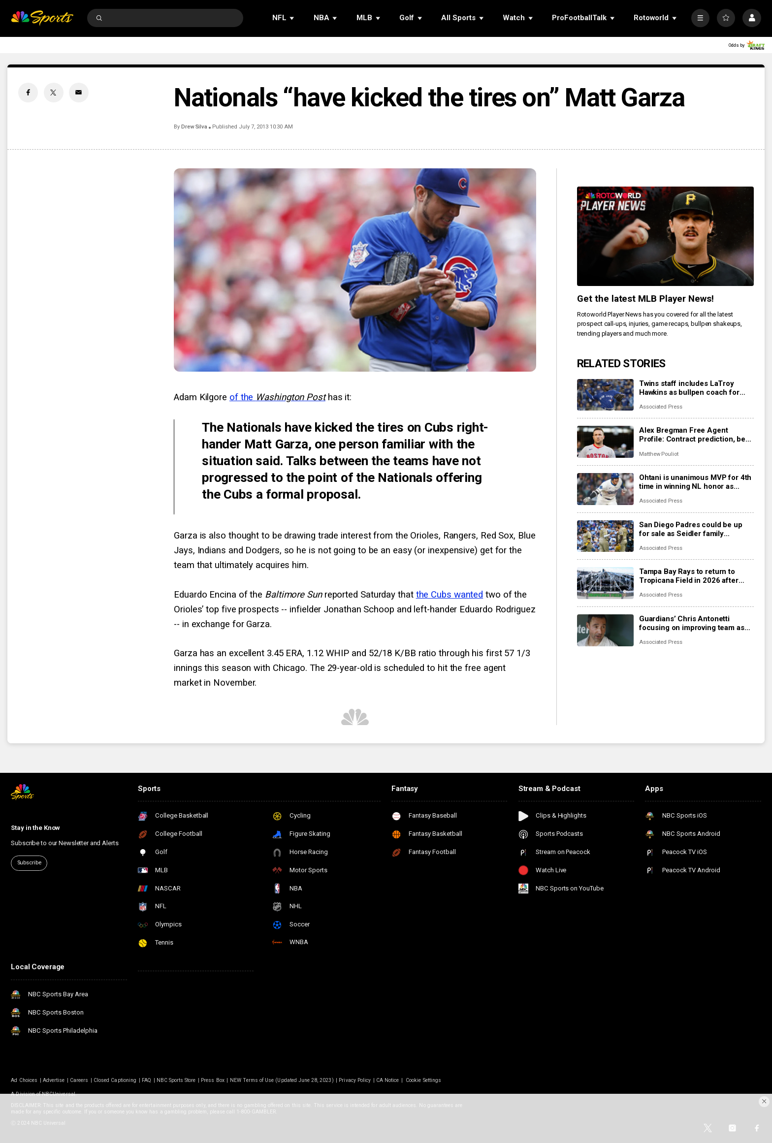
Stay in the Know (35, 827)
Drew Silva (194, 127)
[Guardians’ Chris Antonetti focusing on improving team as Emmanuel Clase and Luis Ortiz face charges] (605, 630)
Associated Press (660, 407)
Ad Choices (24, 1080)
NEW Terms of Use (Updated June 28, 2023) (282, 1080)
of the (277, 397)
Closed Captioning (115, 1080)
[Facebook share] (28, 92)
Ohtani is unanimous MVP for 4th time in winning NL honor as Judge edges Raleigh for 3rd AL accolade (695, 482)
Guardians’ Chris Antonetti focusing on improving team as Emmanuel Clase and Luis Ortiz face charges (692, 623)
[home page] (42, 18)
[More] (700, 18)
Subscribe (29, 862)
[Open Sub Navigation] (292, 18)
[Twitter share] (54, 92)
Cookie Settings (423, 1080)
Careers (79, 1080)
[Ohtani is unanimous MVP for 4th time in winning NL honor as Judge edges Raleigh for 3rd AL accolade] (605, 489)
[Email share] (79, 92)
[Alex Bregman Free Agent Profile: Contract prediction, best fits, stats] (605, 442)
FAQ (146, 1080)
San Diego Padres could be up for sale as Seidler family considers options (690, 529)
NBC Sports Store (176, 1080)
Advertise (53, 1080)
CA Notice (387, 1080)
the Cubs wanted (449, 594)
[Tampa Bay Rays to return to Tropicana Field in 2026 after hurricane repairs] (605, 583)
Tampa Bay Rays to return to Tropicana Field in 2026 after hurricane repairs (689, 576)
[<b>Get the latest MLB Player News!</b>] (665, 236)
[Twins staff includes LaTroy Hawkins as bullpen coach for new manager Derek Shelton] (605, 395)
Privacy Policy (355, 1080)
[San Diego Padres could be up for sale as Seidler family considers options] (605, 536)
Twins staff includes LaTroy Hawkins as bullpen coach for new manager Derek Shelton (689, 388)
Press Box (212, 1080)
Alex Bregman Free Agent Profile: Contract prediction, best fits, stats (695, 435)
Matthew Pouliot (658, 454)
